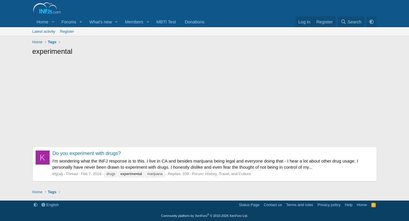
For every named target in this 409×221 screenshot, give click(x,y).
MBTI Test (166, 21)
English (50, 205)
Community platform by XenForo (204, 215)
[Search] (351, 21)
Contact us (273, 205)
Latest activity (43, 31)
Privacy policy (328, 205)
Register (67, 31)
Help (349, 205)
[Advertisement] (204, 103)
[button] (53, 21)
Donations (195, 21)
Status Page (249, 205)
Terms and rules (299, 205)
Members (134, 21)
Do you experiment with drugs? (87, 153)
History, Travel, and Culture (228, 174)
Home (42, 21)
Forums (68, 21)
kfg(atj (58, 174)
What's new (100, 21)
